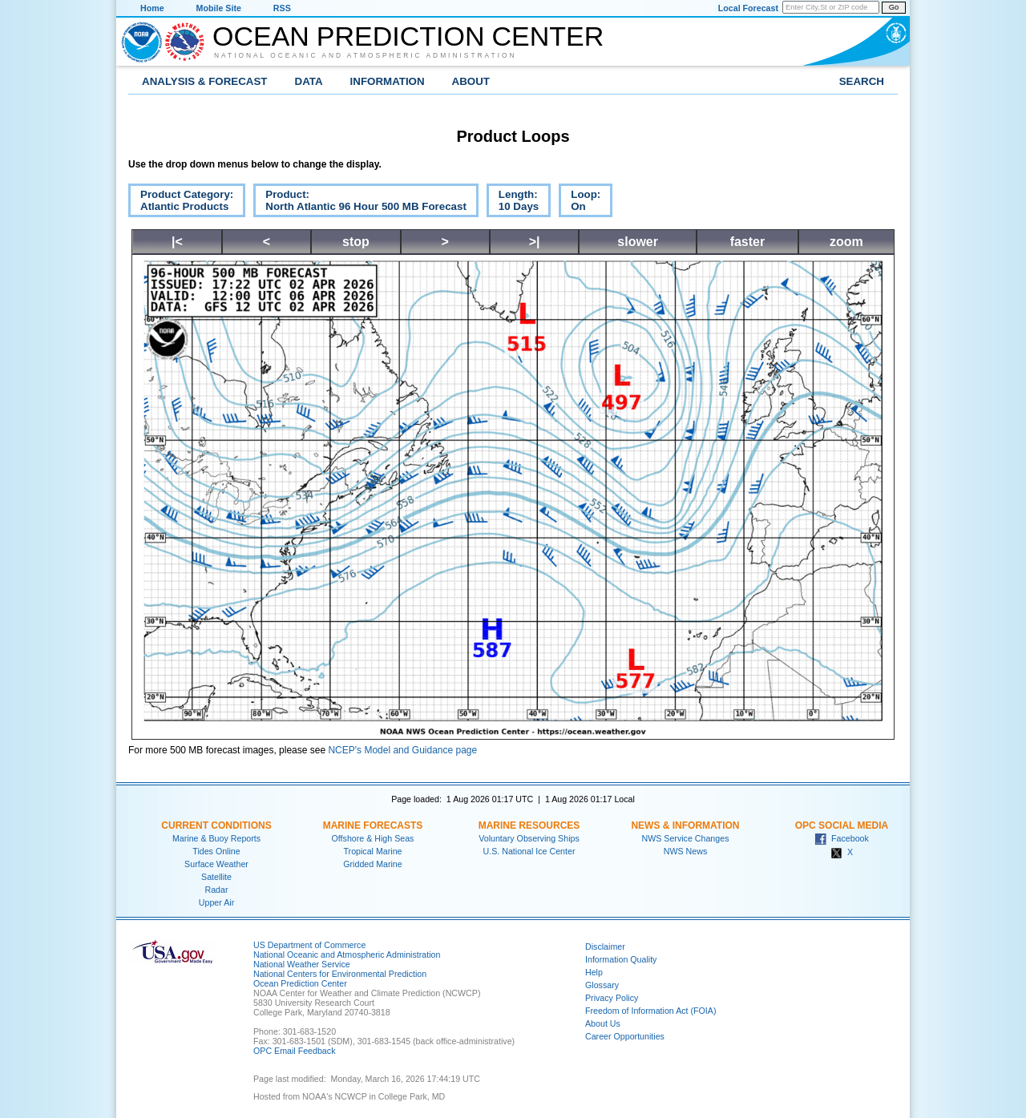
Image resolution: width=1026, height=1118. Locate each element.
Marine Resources (529, 825)
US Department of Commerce (309, 945)
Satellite (216, 877)
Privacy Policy (611, 998)
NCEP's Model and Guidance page (402, 750)
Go (894, 7)
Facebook (841, 838)
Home (152, 8)
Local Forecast (748, 8)
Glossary (602, 985)
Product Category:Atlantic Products (180, 202)
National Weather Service (301, 964)
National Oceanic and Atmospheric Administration (365, 55)
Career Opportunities (624, 1036)
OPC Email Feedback (294, 1050)
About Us (602, 1023)
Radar (216, 889)
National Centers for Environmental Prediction (339, 974)
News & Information (685, 825)
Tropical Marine (372, 851)
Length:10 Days (513, 202)
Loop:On (579, 202)
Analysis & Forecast (205, 81)
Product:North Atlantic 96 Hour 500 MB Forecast (360, 202)
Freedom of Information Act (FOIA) (650, 1010)
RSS (282, 8)
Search (861, 81)
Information (387, 81)
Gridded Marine (372, 864)
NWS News (685, 851)
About (471, 81)
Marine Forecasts (373, 825)
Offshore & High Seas (373, 838)
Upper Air (216, 902)
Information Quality (620, 959)
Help (594, 972)
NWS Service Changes (685, 838)
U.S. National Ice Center (529, 851)
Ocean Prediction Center (408, 36)
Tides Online (216, 851)
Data (309, 81)
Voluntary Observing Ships (529, 838)
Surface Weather (216, 864)
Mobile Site (218, 8)
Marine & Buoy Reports (216, 838)
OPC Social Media (841, 825)
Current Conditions (216, 825)
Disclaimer (605, 946)
